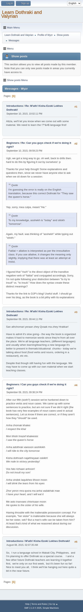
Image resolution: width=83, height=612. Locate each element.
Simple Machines (51, 608)
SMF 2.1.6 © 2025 (32, 608)
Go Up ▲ (53, 604)
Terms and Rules (39, 604)
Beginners (12, 142)
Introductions (14, 105)
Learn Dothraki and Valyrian (21, 14)
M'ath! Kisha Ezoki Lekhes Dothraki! (47, 541)
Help (27, 604)
